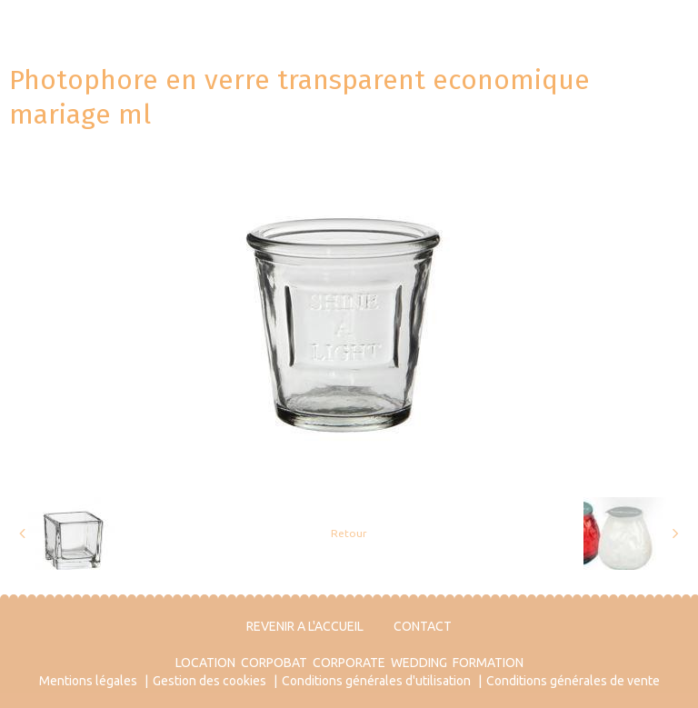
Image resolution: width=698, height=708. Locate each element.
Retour (349, 533)
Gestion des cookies (209, 680)
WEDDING (419, 662)
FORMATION (488, 662)
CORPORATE (349, 662)
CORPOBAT (274, 662)
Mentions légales (88, 680)
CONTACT (423, 626)
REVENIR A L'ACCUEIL (305, 626)
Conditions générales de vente (573, 680)
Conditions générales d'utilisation (376, 680)
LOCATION (205, 662)
